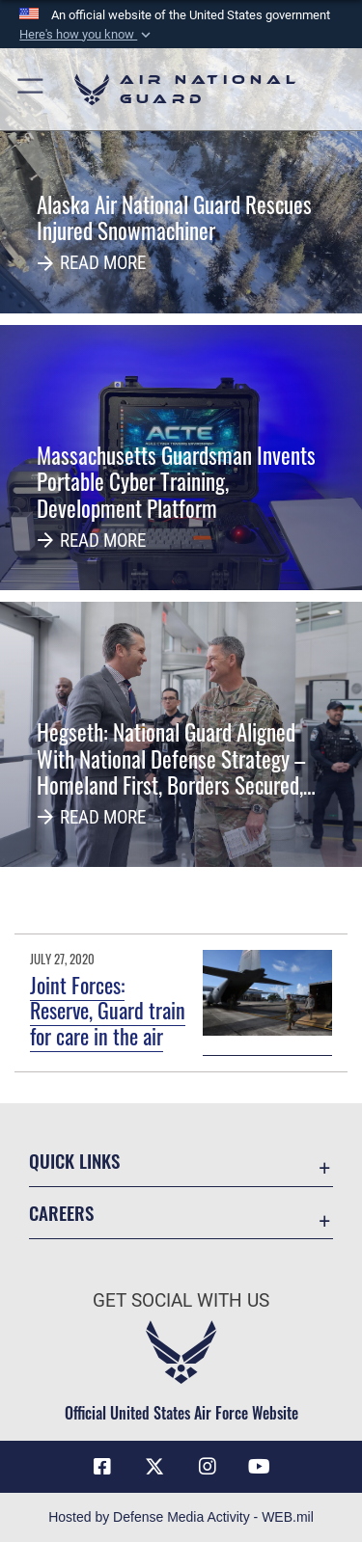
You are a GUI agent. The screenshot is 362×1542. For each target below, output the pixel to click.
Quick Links (74, 1161)
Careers (61, 1213)
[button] (86, 34)
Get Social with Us (181, 1300)
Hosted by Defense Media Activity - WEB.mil (181, 1517)
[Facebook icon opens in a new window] (102, 1466)
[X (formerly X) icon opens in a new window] (154, 1466)
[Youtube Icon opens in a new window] (259, 1466)
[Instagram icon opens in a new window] (207, 1466)
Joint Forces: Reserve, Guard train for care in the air (107, 1010)
